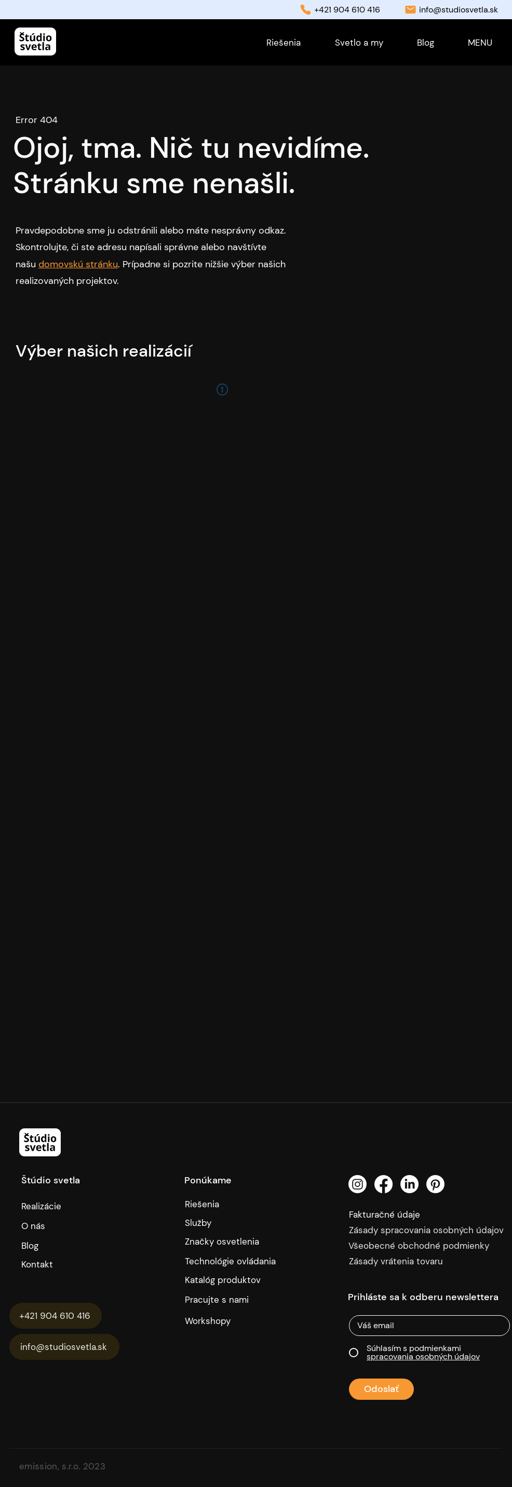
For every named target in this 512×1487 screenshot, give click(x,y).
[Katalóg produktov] (225, 1280)
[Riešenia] (234, 1204)
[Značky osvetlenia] (234, 1241)
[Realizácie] (50, 1206)
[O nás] (66, 1226)
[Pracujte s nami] (225, 1299)
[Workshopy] (225, 1321)
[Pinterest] (435, 1184)
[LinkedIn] (409, 1184)
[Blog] (40, 1245)
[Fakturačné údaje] (406, 1214)
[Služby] (234, 1223)
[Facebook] (383, 1184)
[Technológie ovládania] (234, 1261)
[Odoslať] (381, 1389)
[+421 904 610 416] (55, 1316)
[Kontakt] (70, 1264)
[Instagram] (357, 1184)
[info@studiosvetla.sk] (64, 1347)
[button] (480, 43)
